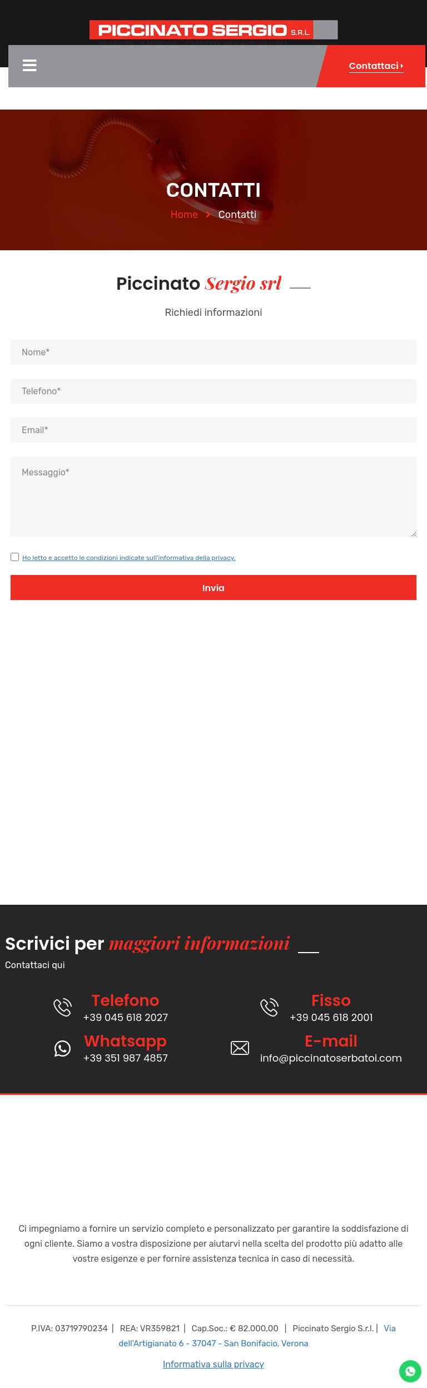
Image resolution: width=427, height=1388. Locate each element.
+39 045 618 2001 (331, 1017)
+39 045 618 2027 (125, 1017)
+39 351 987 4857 (125, 1058)
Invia (213, 588)
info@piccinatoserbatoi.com (331, 1058)
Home (184, 215)
